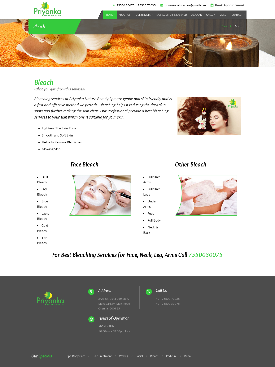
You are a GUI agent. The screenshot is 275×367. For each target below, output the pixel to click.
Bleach (157, 334)
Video (223, 14)
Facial (142, 334)
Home (109, 14)
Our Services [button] (143, 14)
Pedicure (175, 334)
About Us (124, 14)
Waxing (126, 334)
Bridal (192, 334)
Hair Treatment (104, 334)
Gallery (211, 14)
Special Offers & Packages (171, 14)
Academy (196, 14)
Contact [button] (237, 14)
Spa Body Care (76, 334)
